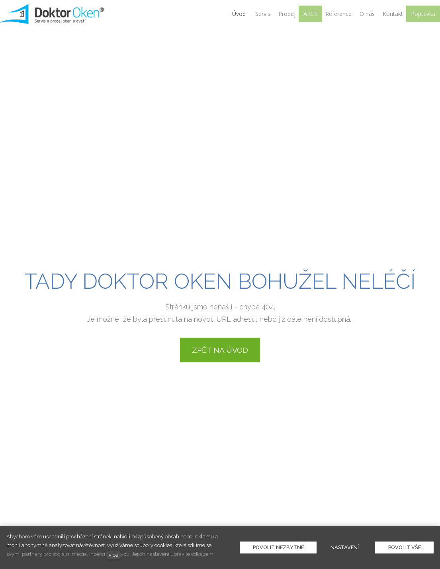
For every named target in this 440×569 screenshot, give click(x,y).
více (113, 555)
